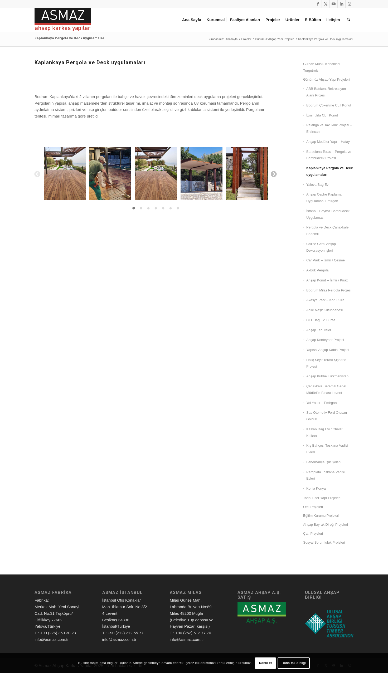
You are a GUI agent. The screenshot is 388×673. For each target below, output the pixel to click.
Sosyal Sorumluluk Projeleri (324, 542)
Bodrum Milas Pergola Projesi (328, 290)
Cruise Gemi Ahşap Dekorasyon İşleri (321, 247)
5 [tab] (163, 208)
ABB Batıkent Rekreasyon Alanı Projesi (326, 92)
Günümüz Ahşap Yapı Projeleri (326, 79)
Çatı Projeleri (313, 533)
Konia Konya (316, 488)
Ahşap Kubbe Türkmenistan (327, 376)
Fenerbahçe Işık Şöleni (323, 462)
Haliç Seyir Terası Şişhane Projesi (326, 363)
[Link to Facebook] (318, 4)
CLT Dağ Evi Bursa (320, 320)
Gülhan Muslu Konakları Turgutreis (321, 67)
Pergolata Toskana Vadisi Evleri (325, 475)
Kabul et (265, 663)
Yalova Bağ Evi (317, 185)
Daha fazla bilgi (294, 663)
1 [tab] (133, 208)
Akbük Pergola (317, 270)
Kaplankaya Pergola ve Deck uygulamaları (70, 38)
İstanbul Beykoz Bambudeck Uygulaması (328, 214)
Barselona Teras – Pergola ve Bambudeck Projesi (328, 155)
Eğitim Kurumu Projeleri (321, 516)
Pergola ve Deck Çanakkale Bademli (327, 230)
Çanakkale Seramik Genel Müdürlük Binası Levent (326, 389)
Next (273, 173)
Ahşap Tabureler (318, 330)
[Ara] (348, 20)
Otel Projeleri (313, 507)
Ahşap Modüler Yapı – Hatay (328, 142)
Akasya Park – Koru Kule (325, 300)
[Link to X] (325, 4)
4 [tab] (155, 208)
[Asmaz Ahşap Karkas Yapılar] (63, 20)
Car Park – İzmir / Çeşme (325, 260)
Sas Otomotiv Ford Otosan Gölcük (326, 416)
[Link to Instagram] (349, 4)
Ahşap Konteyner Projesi (325, 340)
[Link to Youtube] (333, 4)
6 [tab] (170, 208)
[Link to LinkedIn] (341, 4)
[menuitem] (193, 20)
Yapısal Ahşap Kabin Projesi (327, 350)
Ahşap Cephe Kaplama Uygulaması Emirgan (324, 197)
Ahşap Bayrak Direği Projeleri (325, 524)
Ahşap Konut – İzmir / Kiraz (327, 280)
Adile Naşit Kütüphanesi (324, 310)
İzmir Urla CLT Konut (322, 115)
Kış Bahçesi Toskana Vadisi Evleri (327, 448)
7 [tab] (178, 208)
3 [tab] (148, 208)
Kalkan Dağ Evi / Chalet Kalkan (324, 432)
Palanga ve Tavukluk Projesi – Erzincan (329, 128)
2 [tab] (141, 208)
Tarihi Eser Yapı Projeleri (322, 498)
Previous (37, 173)
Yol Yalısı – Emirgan (321, 403)
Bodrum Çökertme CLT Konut (328, 105)
